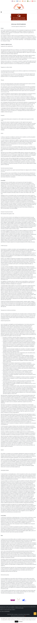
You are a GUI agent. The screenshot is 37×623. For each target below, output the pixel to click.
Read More (20, 621)
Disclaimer (16, 614)
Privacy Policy (20, 614)
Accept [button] (16, 621)
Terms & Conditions (26, 614)
